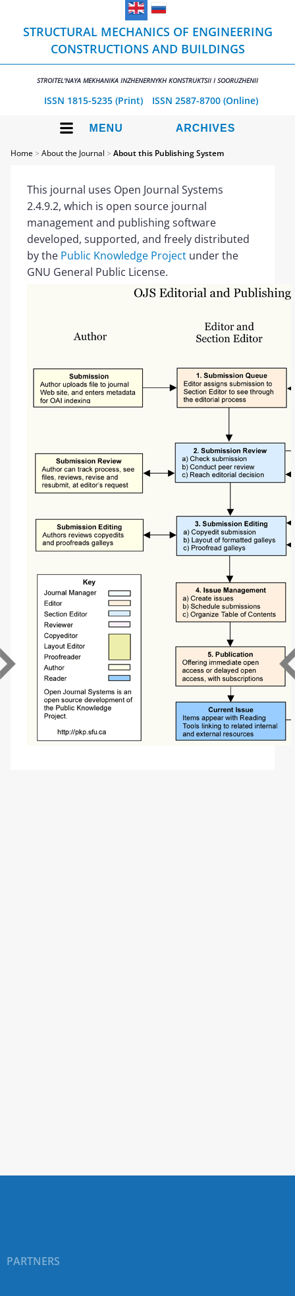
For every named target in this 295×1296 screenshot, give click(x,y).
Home (22, 153)
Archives (206, 128)
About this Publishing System (168, 153)
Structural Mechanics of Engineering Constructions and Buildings (147, 54)
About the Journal (73, 153)
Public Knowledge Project (123, 255)
